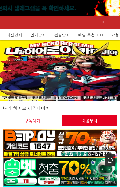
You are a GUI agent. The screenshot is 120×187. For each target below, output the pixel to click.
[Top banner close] (113, 8)
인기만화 (38, 34)
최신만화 (14, 34)
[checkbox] (30, 120)
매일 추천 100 (90, 34)
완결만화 (62, 34)
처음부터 (89, 120)
